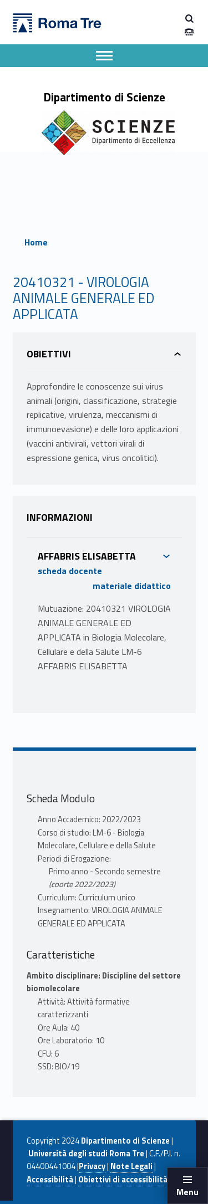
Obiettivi (49, 353)
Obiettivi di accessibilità (123, 1180)
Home (36, 242)
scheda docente (70, 570)
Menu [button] (187, 1191)
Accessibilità (50, 1180)
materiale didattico (132, 585)
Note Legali (131, 1166)
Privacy (92, 1166)
